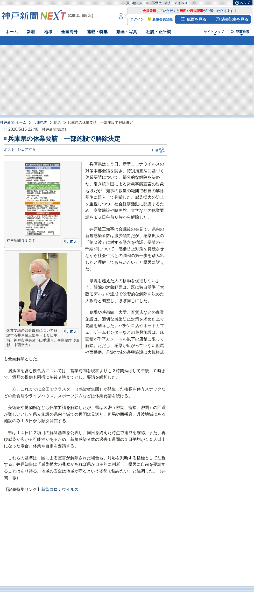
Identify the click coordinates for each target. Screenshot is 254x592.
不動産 (157, 3)
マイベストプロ (186, 3)
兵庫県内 (40, 122)
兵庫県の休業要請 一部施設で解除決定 (64, 138)
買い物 (131, 3)
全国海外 (69, 32)
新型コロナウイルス (60, 489)
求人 (168, 3)
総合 (57, 122)
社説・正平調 (158, 32)
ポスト (9, 150)
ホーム (11, 32)
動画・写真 (126, 32)
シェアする (26, 149)
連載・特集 (97, 32)
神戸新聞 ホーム (13, 122)
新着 (31, 32)
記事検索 (242, 32)
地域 (48, 32)
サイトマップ (214, 32)
